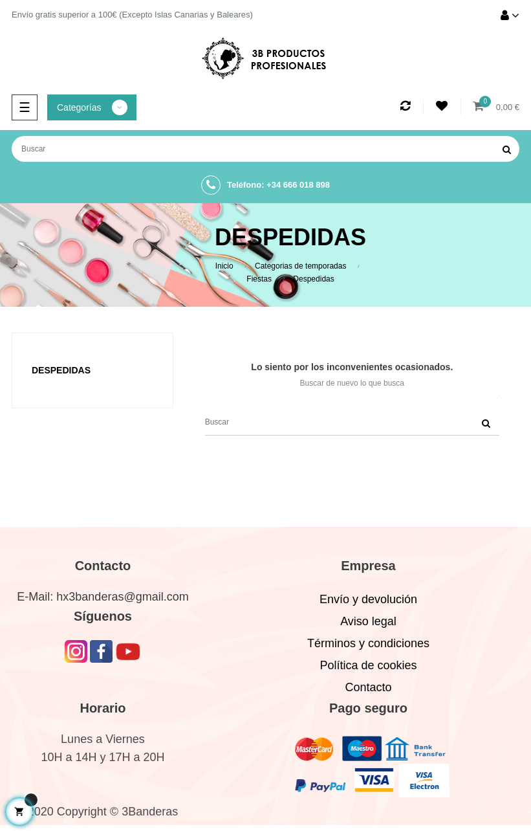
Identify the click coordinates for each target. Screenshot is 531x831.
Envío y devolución (368, 599)
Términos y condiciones (368, 643)
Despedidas (61, 370)
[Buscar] (265, 149)
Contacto (368, 687)
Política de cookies (368, 665)
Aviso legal (368, 621)
